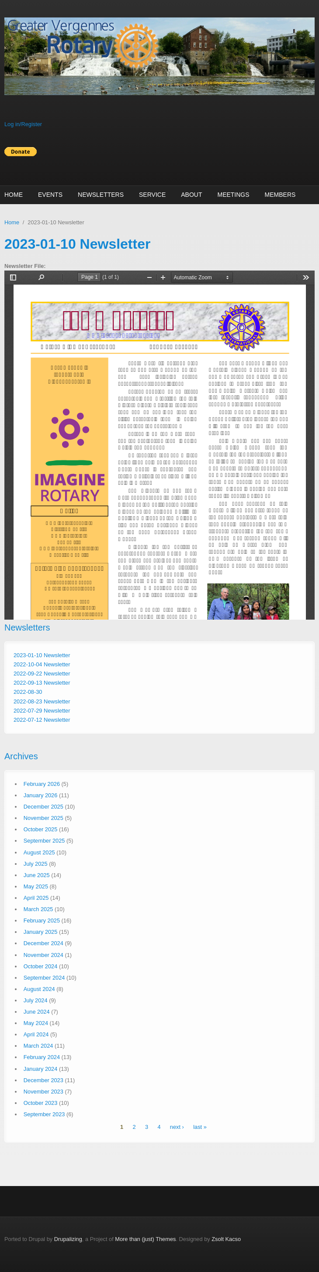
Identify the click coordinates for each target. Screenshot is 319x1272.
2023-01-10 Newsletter (42, 655)
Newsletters (101, 194)
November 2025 (43, 818)
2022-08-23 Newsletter (42, 701)
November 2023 (43, 1091)
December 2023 (43, 1080)
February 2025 (42, 920)
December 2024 (43, 943)
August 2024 (39, 989)
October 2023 (41, 1103)
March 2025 (38, 909)
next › (177, 1127)
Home (13, 194)
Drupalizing (68, 1239)
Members (280, 194)
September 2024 (44, 977)
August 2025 (39, 852)
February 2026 (42, 784)
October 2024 (41, 966)
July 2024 (36, 1000)
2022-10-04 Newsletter (42, 664)
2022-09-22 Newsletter (42, 673)
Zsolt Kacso (226, 1239)
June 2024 (37, 1011)
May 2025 (36, 886)
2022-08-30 (28, 692)
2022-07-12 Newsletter (42, 720)
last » (200, 1127)
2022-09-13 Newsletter (42, 682)
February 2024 (42, 1057)
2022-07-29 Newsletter (42, 710)
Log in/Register (23, 124)
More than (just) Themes (145, 1239)
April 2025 (36, 898)
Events (50, 194)
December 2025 (43, 806)
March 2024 (38, 1045)
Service (152, 194)
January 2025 (41, 932)
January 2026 (41, 795)
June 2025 (37, 875)
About (191, 194)
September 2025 (44, 840)
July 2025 (36, 864)
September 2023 (44, 1114)
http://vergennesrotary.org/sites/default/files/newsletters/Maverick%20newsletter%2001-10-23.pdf (159, 445)
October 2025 (41, 829)
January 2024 (41, 1069)
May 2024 (36, 1023)
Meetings (233, 194)
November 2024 (43, 955)
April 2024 (36, 1034)
